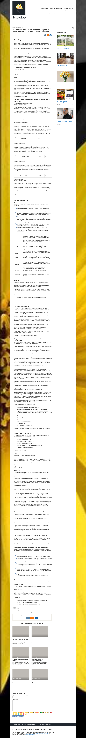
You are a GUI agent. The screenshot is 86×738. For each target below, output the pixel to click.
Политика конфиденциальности (29, 724)
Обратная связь (17, 724)
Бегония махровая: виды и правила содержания (38, 660)
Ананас (33, 638)
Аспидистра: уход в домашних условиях (20, 660)
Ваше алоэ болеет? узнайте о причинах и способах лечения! (20, 638)
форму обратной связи (30, 734)
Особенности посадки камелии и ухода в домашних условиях (40, 681)
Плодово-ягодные (69, 10)
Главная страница (44, 8)
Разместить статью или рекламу (45, 724)
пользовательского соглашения (42, 733)
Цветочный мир (19, 17)
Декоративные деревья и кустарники (43, 10)
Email (27, 695)
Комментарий (15, 699)
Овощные (61, 10)
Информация (70, 13)
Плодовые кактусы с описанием (20, 680)
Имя (13, 695)
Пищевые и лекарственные (53, 13)
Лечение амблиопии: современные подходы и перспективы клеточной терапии (64, 121)
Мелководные (55, 10)
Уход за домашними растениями (56, 8)
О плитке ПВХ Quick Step (62, 65)
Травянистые (63, 13)
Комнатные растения (68, 8)
